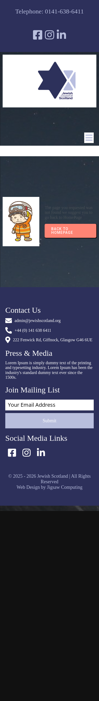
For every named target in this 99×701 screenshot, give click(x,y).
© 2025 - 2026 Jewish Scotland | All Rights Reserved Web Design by (49, 481)
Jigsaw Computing (65, 487)
